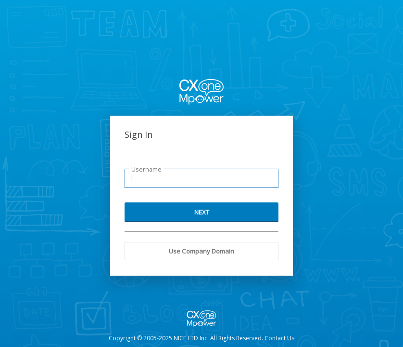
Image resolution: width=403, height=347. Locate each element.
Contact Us (279, 338)
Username (146, 169)
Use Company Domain (201, 251)
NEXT (201, 212)
